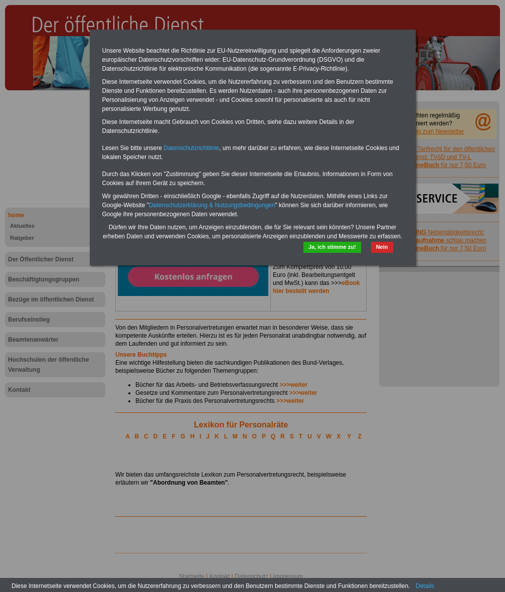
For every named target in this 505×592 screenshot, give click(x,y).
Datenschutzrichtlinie (191, 148)
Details (425, 585)
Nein (382, 247)
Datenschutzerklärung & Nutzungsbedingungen (212, 205)
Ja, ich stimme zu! (332, 247)
